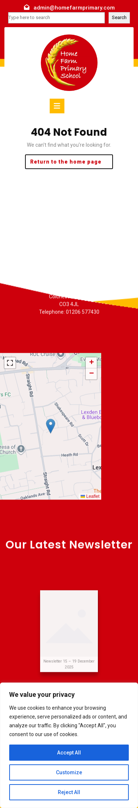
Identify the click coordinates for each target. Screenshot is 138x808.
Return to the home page (71, 163)
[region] (69, 745)
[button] (50, 492)
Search (119, 17)
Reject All (69, 792)
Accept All (69, 753)
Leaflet (90, 562)
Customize (69, 772)
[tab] (57, 106)
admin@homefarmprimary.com (74, 7)
